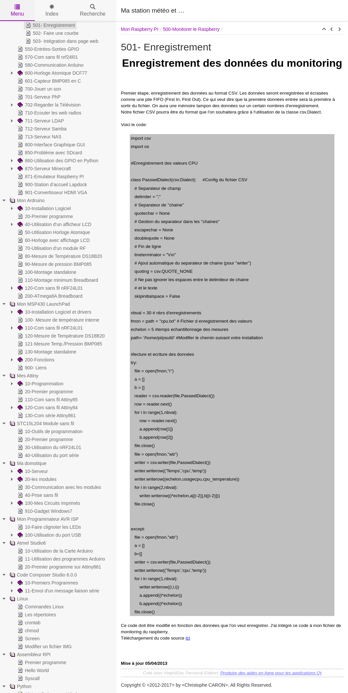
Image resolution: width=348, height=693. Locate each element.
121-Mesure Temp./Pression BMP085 (59, 344)
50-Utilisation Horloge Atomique (53, 232)
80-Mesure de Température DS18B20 (59, 256)
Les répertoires (36, 615)
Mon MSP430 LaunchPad (39, 304)
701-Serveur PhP (38, 97)
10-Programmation (39, 384)
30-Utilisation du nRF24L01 (48, 447)
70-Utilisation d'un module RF (51, 248)
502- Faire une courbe (51, 33)
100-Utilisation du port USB (48, 535)
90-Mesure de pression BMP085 (54, 264)
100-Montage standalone (46, 272)
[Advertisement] (265, 9)
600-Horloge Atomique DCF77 (51, 73)
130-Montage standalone (46, 352)
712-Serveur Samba (41, 129)
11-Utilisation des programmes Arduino (60, 559)
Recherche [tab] (92, 10)
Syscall (28, 678)
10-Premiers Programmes (47, 583)
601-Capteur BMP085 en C (48, 81)
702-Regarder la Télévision (48, 105)
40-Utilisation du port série (47, 455)
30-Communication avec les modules (58, 487)
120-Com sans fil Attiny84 (47, 408)
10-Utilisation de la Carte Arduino (54, 551)
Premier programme (41, 662)
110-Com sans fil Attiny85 (47, 400)
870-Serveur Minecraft (43, 169)
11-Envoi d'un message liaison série (57, 591)
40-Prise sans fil (37, 495)
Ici (188, 638)
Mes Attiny (23, 376)
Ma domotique (27, 463)
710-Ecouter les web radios (48, 113)
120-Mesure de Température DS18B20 (60, 336)
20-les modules (36, 479)
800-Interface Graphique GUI (50, 145)
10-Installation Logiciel (43, 208)
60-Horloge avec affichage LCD (53, 240)
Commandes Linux (40, 607)
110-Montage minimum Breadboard (57, 280)
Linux (18, 599)
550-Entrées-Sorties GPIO (47, 49)
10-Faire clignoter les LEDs (48, 527)
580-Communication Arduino (50, 65)
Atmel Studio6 (27, 543)
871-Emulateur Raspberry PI (50, 177)
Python (20, 686)
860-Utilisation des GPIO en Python (57, 161)
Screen (28, 639)
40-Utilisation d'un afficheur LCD (53, 224)
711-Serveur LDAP (40, 121)
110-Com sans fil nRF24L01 (49, 328)
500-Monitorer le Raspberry (191, 29)
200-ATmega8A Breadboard (49, 296)
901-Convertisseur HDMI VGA (51, 192)
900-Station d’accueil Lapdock (51, 185)
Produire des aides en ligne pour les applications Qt (270, 672)
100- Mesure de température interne (57, 320)
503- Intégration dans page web (61, 41)
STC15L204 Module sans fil (41, 423)
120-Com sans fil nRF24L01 (49, 288)
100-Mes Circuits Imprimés (48, 503)
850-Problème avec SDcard (49, 153)
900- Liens (31, 368)
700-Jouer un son (38, 89)
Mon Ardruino (26, 200)
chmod (27, 631)
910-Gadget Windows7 (44, 511)
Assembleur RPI (29, 654)
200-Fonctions (35, 360)
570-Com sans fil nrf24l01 (47, 57)
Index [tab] (51, 10)
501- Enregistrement (49, 25)
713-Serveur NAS (38, 137)
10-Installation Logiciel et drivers (53, 312)
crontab (28, 623)
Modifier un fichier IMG (44, 647)
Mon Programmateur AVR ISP (43, 519)
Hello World (32, 670)
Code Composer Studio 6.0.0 (42, 575)
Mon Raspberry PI (139, 29)
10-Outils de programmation (49, 431)
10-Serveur (32, 471)
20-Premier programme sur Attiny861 (58, 567)
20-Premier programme (44, 216)
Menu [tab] (17, 10)
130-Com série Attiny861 (46, 416)
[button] (324, 29)
